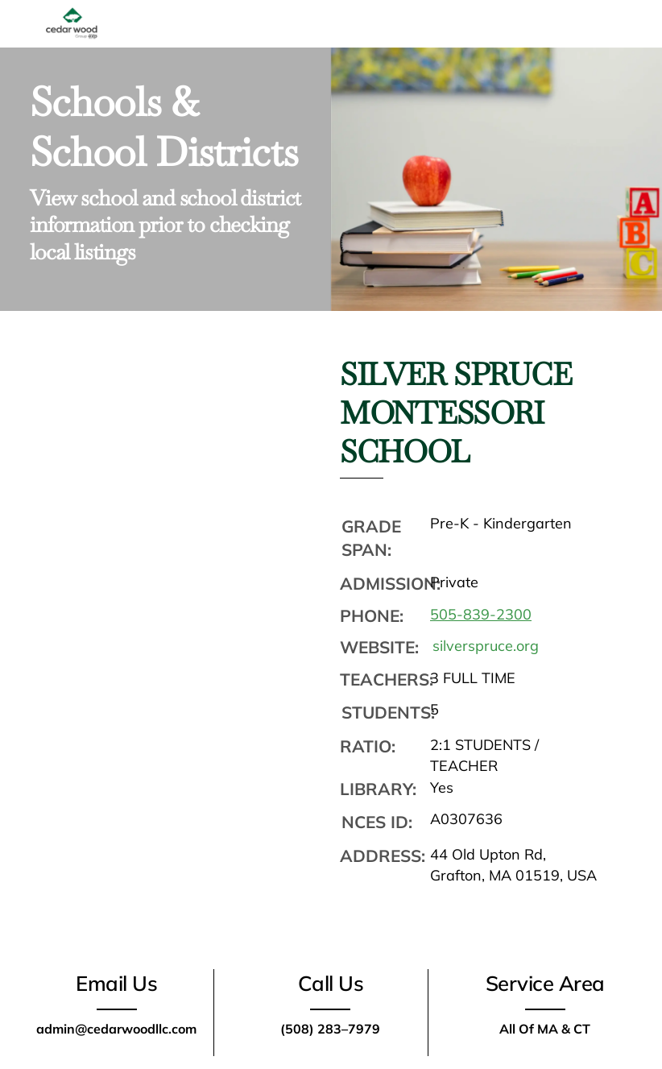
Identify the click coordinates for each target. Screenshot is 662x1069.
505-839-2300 (481, 614)
